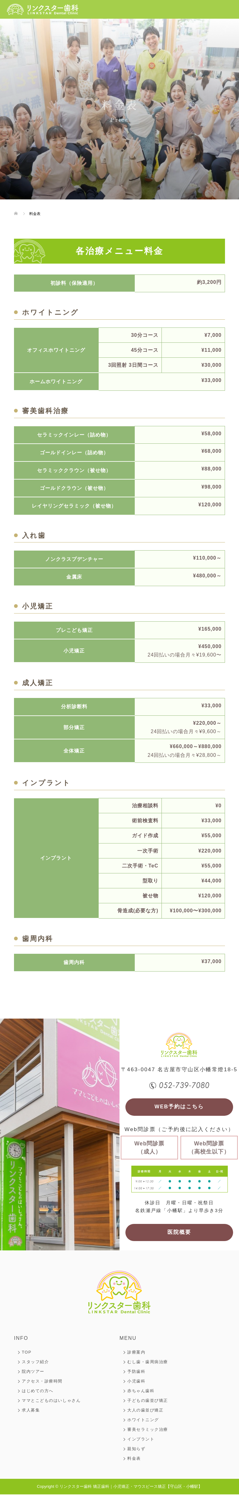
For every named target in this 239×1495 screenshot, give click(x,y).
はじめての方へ (38, 1391)
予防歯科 (136, 1372)
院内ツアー (33, 1372)
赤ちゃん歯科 (140, 1391)
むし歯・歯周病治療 (147, 1362)
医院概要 (179, 1233)
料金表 (134, 1459)
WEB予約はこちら (179, 1107)
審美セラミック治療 (147, 1430)
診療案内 (136, 1352)
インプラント (140, 1439)
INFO (21, 1338)
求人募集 (31, 1410)
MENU (128, 1338)
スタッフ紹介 (35, 1362)
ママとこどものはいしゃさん (51, 1401)
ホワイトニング (143, 1420)
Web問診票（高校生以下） (209, 1148)
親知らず (136, 1449)
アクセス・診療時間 (42, 1381)
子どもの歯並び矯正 (147, 1401)
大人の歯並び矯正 (145, 1410)
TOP (26, 1352)
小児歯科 (136, 1381)
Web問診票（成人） (149, 1148)
